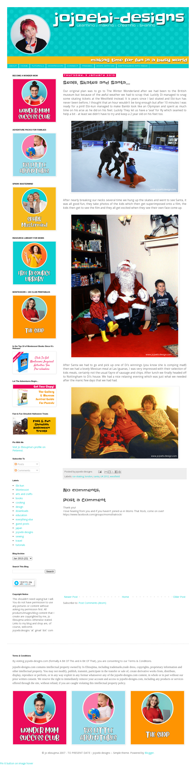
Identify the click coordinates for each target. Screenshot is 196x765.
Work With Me (105, 66)
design (19, 506)
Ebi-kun (20, 485)
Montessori (22, 489)
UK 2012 (104, 476)
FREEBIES (87, 66)
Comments (22, 470)
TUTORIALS (38, 66)
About (13, 66)
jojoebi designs (24, 532)
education (21, 515)
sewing (20, 536)
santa (96, 476)
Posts (19, 464)
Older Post (179, 596)
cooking (20, 502)
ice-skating (78, 476)
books (19, 498)
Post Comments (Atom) (92, 603)
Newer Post (71, 596)
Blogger (149, 752)
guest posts (22, 523)
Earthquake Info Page (133, 66)
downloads (22, 511)
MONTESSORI (55, 66)
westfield (115, 476)
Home (125, 596)
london (88, 476)
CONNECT (72, 66)
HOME (24, 66)
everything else (24, 519)
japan (19, 528)
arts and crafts (24, 494)
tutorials (20, 545)
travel (19, 540)
